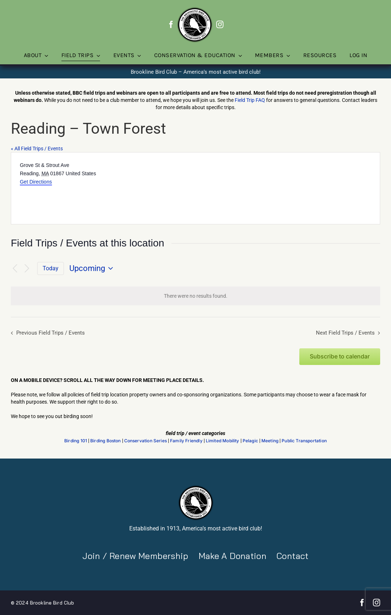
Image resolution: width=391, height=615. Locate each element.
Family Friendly (186, 440)
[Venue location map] (287, 188)
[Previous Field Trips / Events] (15, 269)
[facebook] (171, 24)
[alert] (195, 296)
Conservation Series (145, 440)
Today (50, 268)
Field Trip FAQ (250, 100)
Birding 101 (75, 440)
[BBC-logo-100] (195, 9)
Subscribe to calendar (340, 356)
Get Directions (36, 182)
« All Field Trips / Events (37, 148)
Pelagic (250, 440)
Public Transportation (304, 440)
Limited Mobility (222, 440)
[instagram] (219, 24)
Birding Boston (105, 440)
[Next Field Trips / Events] (27, 269)
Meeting (269, 440)
